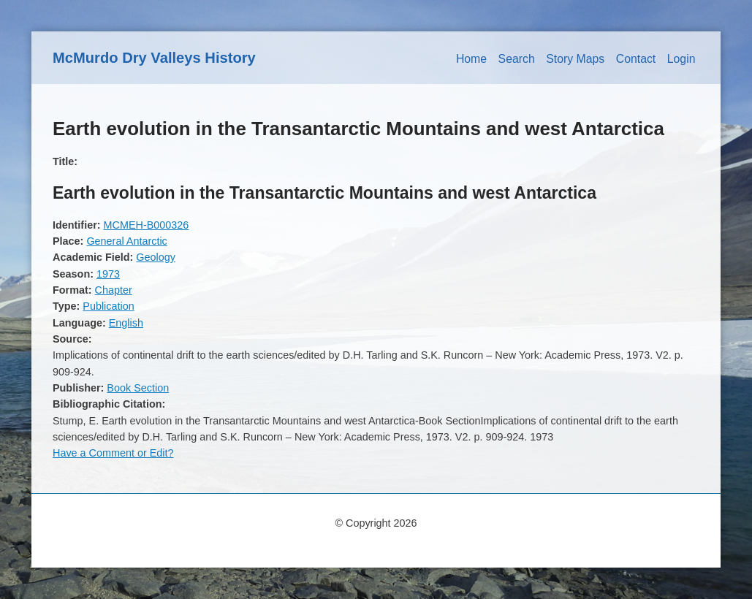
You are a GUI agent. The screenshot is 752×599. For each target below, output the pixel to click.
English (126, 323)
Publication (108, 306)
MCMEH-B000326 (146, 225)
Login (681, 59)
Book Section (138, 388)
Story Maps (575, 59)
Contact (636, 59)
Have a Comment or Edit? (113, 453)
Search (516, 59)
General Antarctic (126, 241)
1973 (108, 274)
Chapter (113, 290)
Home (471, 59)
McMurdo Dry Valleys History (154, 58)
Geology (155, 257)
